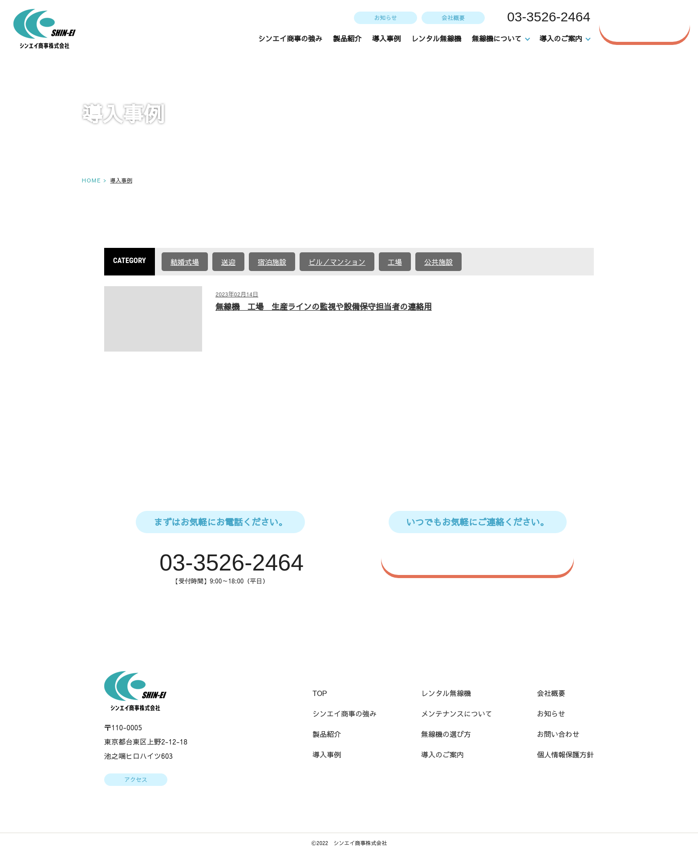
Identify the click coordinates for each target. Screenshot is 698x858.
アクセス (135, 780)
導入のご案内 (442, 755)
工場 (395, 261)
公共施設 (438, 261)
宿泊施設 (272, 261)
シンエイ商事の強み (291, 38)
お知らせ (384, 17)
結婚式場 (184, 261)
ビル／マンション (336, 261)
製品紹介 (347, 38)
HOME (91, 180)
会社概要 (452, 17)
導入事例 (387, 38)
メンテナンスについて (456, 714)
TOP (319, 693)
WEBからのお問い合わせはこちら (482, 557)
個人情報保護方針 (565, 755)
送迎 (228, 261)
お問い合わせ (649, 24)
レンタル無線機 (437, 38)
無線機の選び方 (446, 734)
